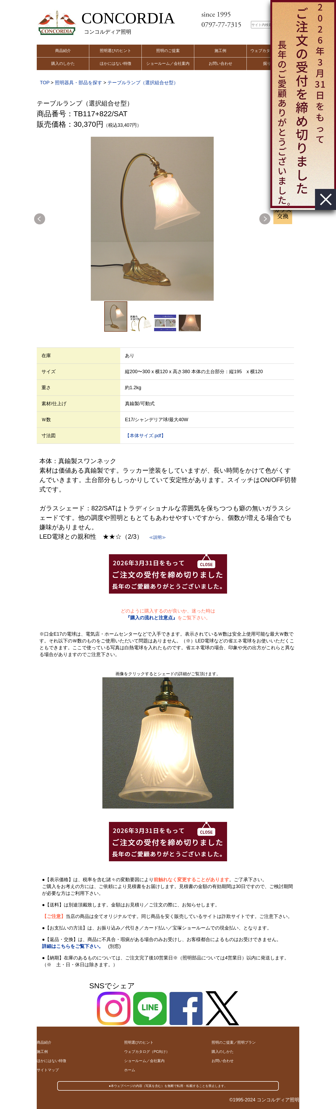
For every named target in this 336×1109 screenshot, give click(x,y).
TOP (44, 82)
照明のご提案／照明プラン (234, 1042)
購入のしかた (63, 63)
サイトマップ (48, 1070)
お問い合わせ (220, 63)
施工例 (220, 50)
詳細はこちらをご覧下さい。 (72, 946)
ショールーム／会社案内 (168, 63)
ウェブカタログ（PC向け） (147, 1051)
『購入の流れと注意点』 (151, 617)
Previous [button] (39, 218)
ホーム (129, 1070)
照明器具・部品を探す (78, 82)
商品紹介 (63, 50)
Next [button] (264, 218)
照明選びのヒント (115, 50)
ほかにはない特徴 (115, 63)
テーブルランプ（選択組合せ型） (142, 82)
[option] (152, 219)
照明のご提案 (168, 50)
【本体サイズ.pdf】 (145, 435)
